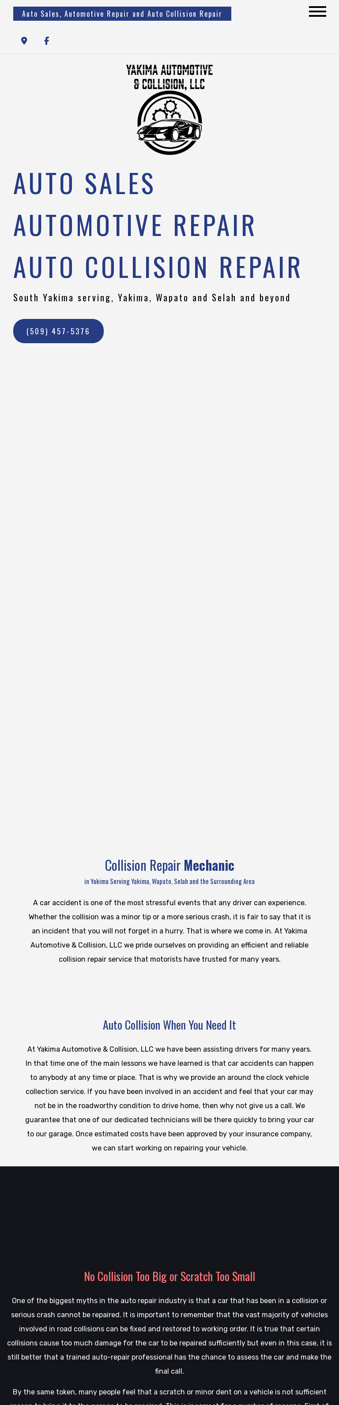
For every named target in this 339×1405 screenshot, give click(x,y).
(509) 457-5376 (58, 331)
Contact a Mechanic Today (169, 985)
